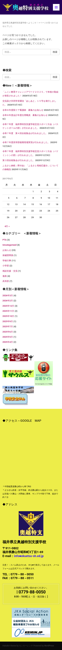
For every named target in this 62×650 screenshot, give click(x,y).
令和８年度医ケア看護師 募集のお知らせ (22, 110)
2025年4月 (7, 342)
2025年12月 (8, 306)
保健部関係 (7, 255)
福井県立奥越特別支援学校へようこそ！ (20, 23)
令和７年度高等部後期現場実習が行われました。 (26, 142)
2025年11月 (8, 311)
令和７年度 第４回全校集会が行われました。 (25, 133)
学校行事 (6, 260)
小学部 (5, 265)
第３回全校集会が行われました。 (18, 160)
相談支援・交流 (10, 271)
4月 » (7, 226)
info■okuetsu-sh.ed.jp (29, 556)
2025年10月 (8, 316)
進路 (4, 276)
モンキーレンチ (26, 646)
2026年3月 (7, 295)
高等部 (5, 281)
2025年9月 (7, 321)
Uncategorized (9, 245)
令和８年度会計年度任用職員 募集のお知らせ (25, 115)
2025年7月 (7, 326)
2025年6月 (7, 332)
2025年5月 (7, 337)
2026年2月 (7, 300)
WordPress (49, 646)
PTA (4, 240)
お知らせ (6, 250)
